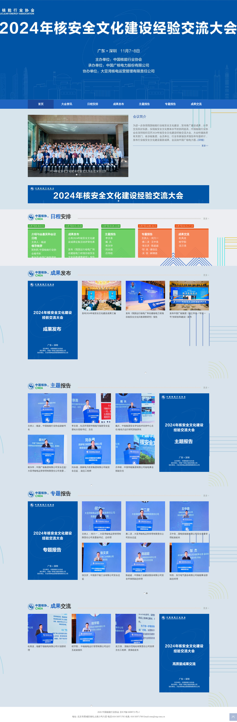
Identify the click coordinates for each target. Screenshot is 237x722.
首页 (41, 104)
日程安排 (92, 104)
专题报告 (170, 104)
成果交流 (196, 104)
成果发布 (118, 104)
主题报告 (144, 104)
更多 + (206, 219)
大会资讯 (66, 104)
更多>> (205, 146)
